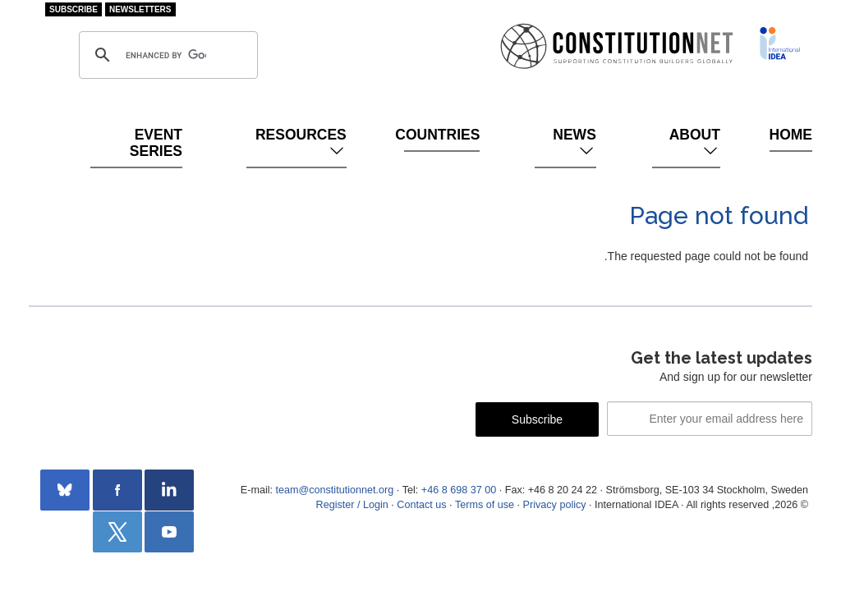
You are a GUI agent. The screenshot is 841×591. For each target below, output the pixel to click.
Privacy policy (554, 505)
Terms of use (484, 505)
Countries (442, 134)
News (574, 142)
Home (791, 134)
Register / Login (352, 505)
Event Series (156, 142)
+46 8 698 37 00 (458, 490)
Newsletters (140, 9)
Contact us (421, 505)
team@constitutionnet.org (334, 490)
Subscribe (73, 9)
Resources (301, 142)
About (694, 142)
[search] (166, 55)
